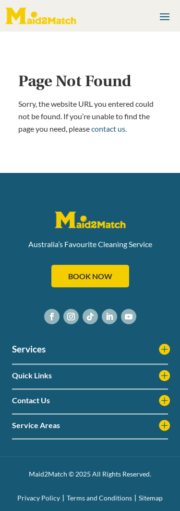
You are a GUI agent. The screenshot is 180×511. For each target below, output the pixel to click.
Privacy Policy (38, 498)
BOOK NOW (90, 276)
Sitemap (151, 498)
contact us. (109, 128)
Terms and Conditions (99, 498)
